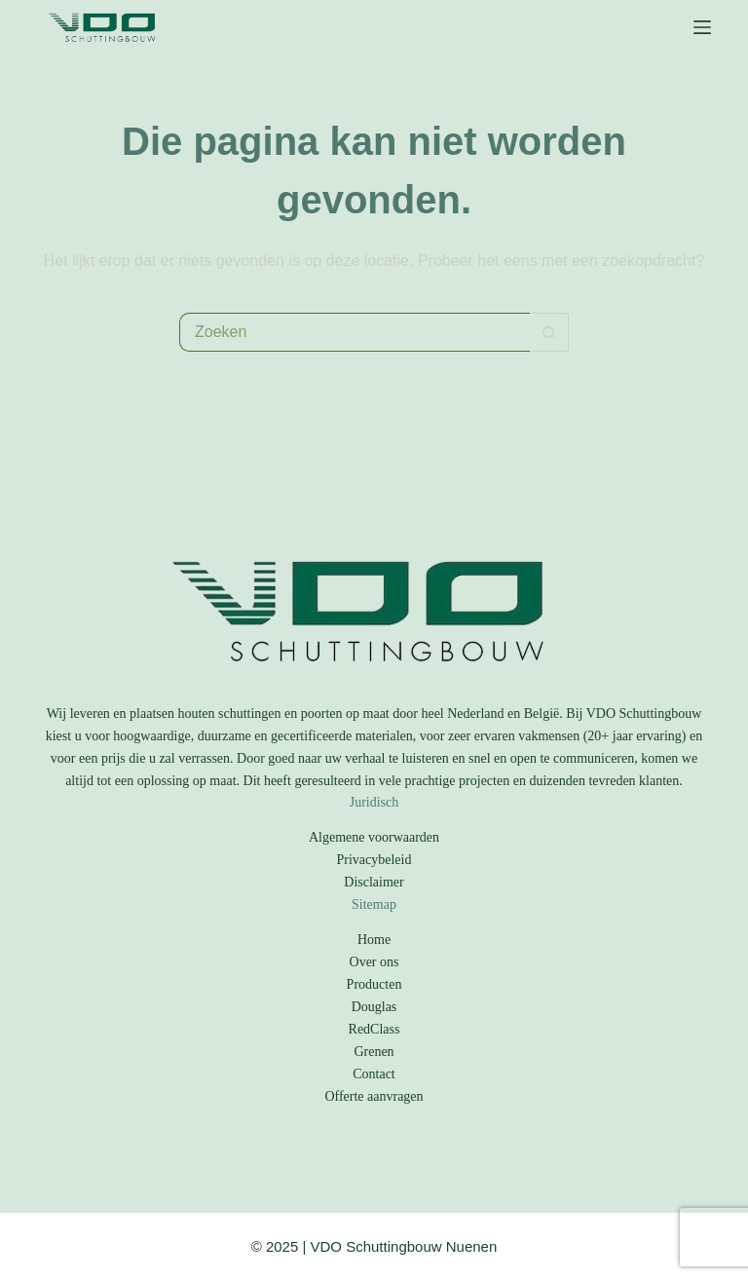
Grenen (373, 1051)
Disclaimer (373, 882)
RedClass (374, 1029)
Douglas (374, 1006)
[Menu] (702, 27)
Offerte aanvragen (373, 1096)
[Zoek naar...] (354, 332)
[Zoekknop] (549, 332)
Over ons (374, 962)
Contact (374, 1074)
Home (374, 939)
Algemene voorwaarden (374, 837)
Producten (374, 984)
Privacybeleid (374, 859)
